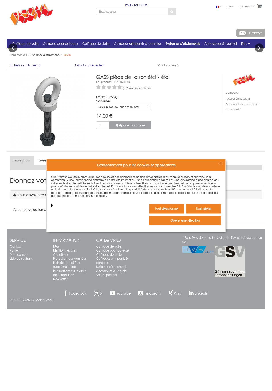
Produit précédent (91, 147)
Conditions (60, 336)
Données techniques (53, 242)
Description (21, 242)
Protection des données (69, 340)
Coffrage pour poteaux (60, 43)
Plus (245, 43)
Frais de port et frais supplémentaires (66, 346)
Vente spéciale (106, 357)
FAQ (56, 328)
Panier (14, 332)
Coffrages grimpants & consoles (137, 43)
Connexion (246, 6)
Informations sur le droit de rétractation (69, 354)
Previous (12, 88)
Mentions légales (65, 332)
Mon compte (19, 336)
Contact (16, 328)
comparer (232, 174)
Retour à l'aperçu (27, 147)
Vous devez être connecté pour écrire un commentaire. (64, 276)
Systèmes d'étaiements (183, 43)
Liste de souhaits (21, 340)
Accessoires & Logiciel (220, 43)
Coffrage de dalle (95, 43)
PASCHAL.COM (136, 5)
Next (259, 88)
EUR (230, 6)
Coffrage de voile (25, 43)
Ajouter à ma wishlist (238, 180)
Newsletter (60, 361)
